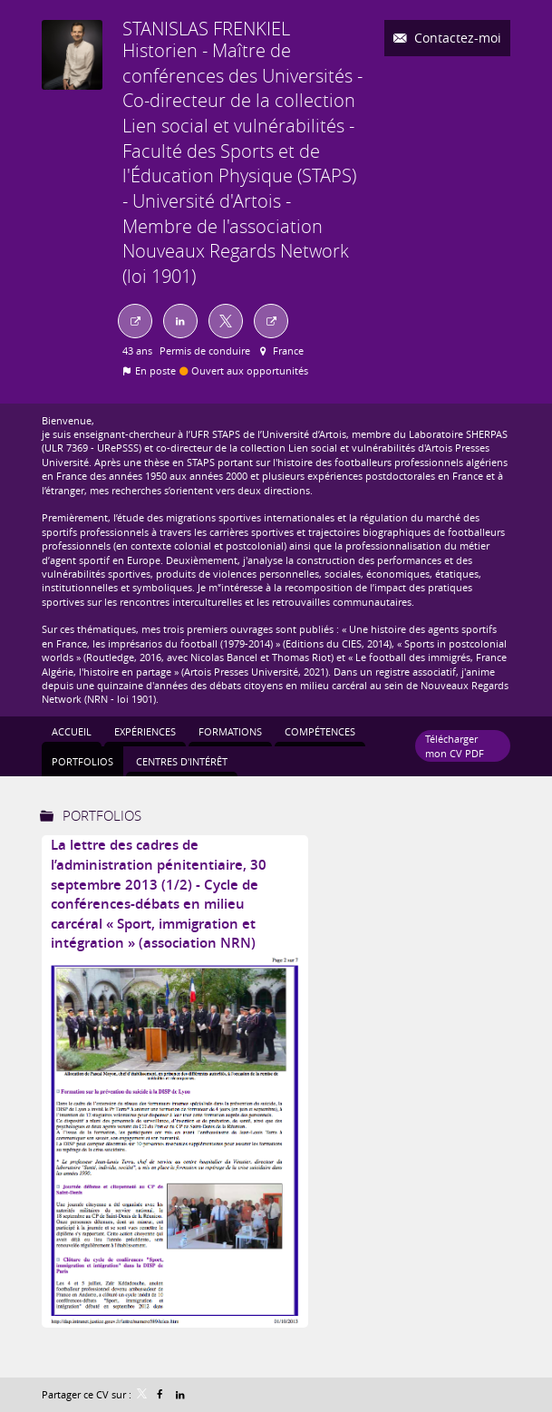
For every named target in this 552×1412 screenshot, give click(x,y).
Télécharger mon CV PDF (454, 745)
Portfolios (102, 815)
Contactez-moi (456, 37)
